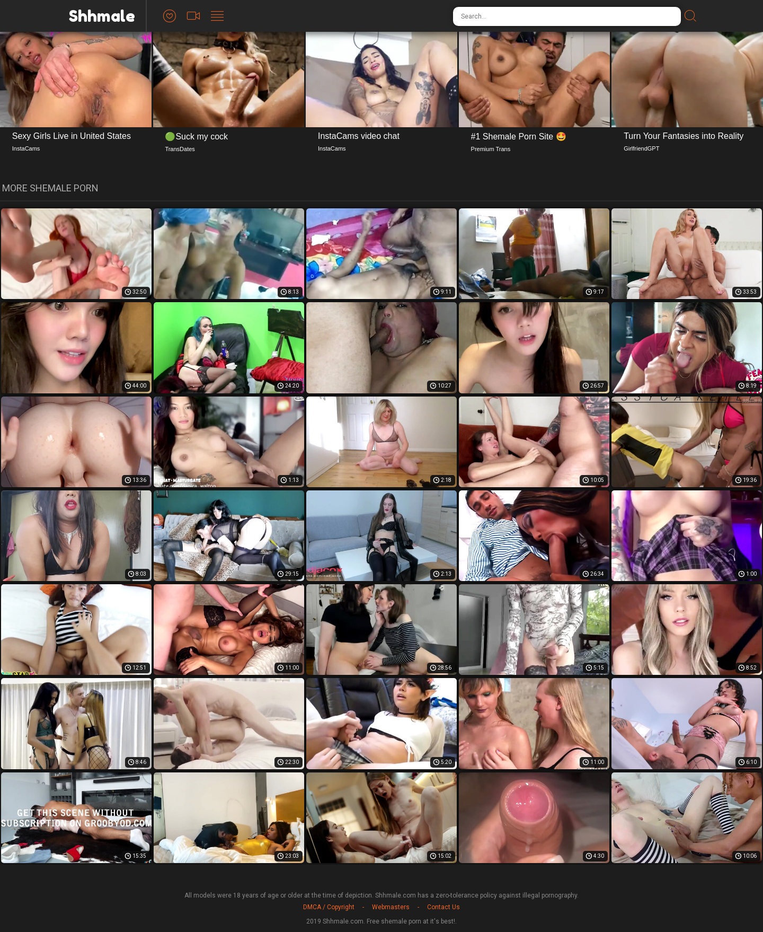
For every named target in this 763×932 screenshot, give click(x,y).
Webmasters (391, 907)
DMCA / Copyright (328, 907)
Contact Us (443, 907)
